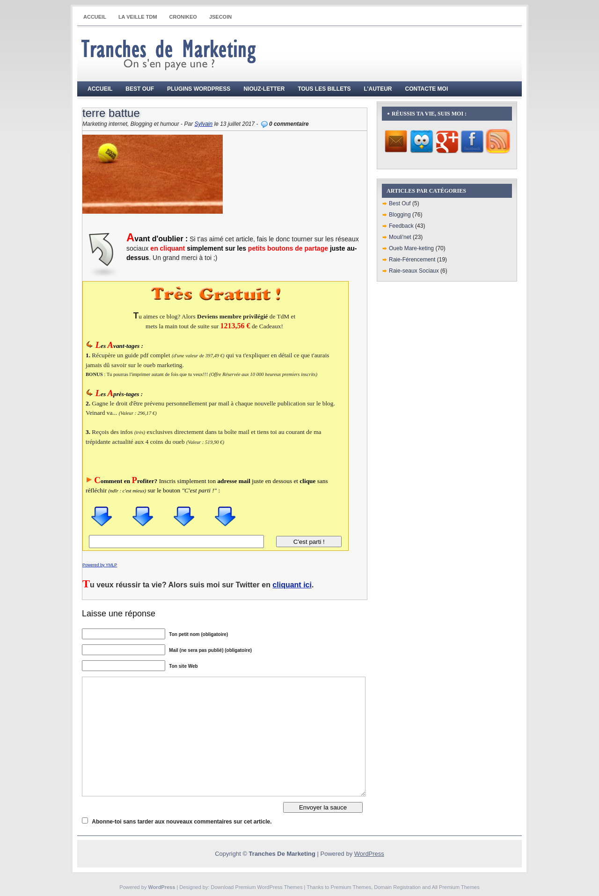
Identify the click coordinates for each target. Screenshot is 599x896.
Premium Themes (351, 887)
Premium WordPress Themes (269, 887)
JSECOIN (220, 17)
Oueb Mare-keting (411, 248)
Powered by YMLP (99, 565)
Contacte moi (426, 89)
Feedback (401, 226)
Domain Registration (397, 887)
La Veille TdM (137, 17)
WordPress (369, 853)
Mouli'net (400, 237)
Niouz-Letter (264, 89)
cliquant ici (292, 585)
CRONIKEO (183, 17)
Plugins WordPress (198, 89)
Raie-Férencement (412, 259)
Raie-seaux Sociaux (414, 270)
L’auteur (378, 89)
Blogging (400, 214)
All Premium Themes (456, 887)
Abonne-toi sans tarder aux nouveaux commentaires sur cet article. (181, 821)
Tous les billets (324, 89)
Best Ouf (139, 89)
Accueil (94, 17)
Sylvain (203, 124)
